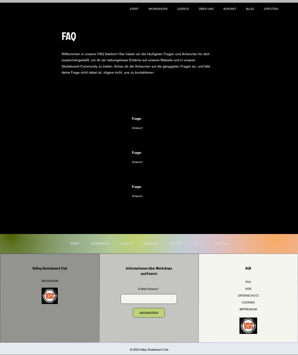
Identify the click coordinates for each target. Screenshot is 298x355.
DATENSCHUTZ (248, 295)
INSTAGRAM (49, 281)
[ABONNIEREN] (149, 313)
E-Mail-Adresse (148, 288)
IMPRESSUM (248, 309)
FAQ (248, 281)
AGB (248, 288)
